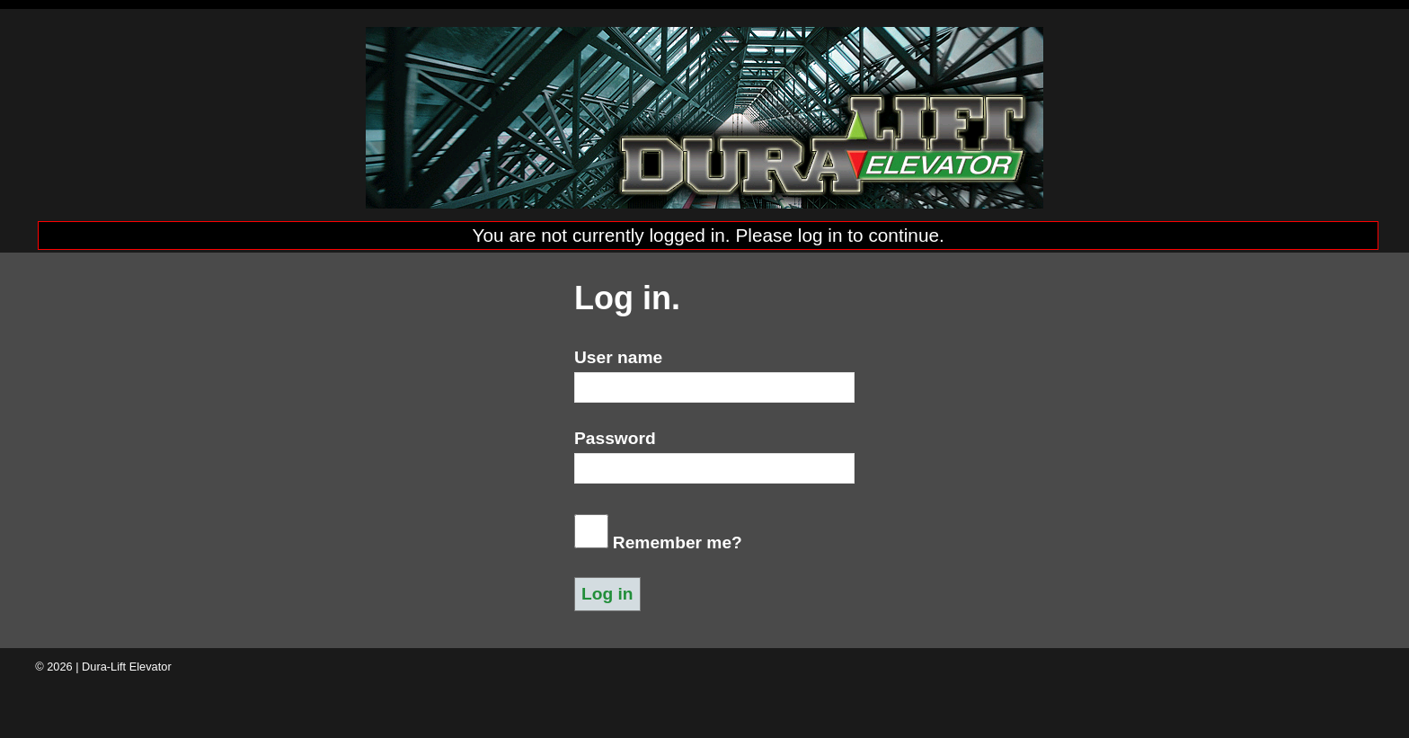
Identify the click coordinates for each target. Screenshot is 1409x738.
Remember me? (677, 542)
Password (615, 438)
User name (618, 357)
